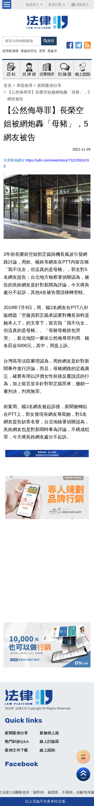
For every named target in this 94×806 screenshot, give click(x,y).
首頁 (8, 85)
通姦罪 (52, 51)
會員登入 (34, 4)
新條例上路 (49, 733)
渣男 (42, 51)
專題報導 (25, 85)
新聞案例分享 (49, 85)
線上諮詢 (47, 750)
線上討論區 (49, 741)
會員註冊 (57, 4)
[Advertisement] (47, 570)
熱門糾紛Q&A (17, 741)
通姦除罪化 (29, 51)
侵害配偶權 (10, 51)
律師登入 (80, 4)
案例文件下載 (16, 750)
